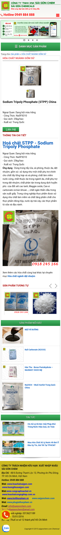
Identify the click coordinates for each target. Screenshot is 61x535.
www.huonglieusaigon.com (15, 487)
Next (55, 286)
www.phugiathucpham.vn (19, 502)
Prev (51, 286)
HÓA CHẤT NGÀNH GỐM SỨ (33, 54)
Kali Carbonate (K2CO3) (35, 350)
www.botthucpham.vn (18, 498)
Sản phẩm (15, 54)
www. (10, 484)
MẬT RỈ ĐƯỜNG (31, 330)
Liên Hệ (11, 129)
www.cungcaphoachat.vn (19, 491)
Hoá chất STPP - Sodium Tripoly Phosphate (28, 144)
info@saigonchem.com (19, 506)
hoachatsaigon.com (22, 484)
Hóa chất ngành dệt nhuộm (21, 276)
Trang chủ (5, 54)
